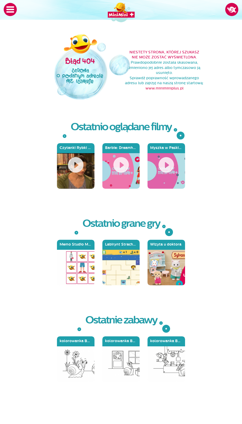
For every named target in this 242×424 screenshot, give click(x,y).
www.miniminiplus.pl (164, 88)
